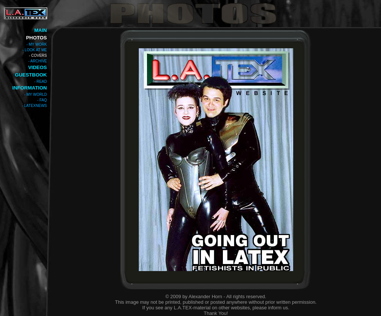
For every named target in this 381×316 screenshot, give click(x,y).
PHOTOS (36, 37)
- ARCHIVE (37, 61)
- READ (40, 81)
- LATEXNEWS (34, 106)
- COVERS (38, 55)
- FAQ (42, 100)
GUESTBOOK (31, 75)
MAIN (40, 30)
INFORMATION (29, 88)
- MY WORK (36, 44)
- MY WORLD (35, 94)
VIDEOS (37, 67)
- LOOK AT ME (34, 50)
